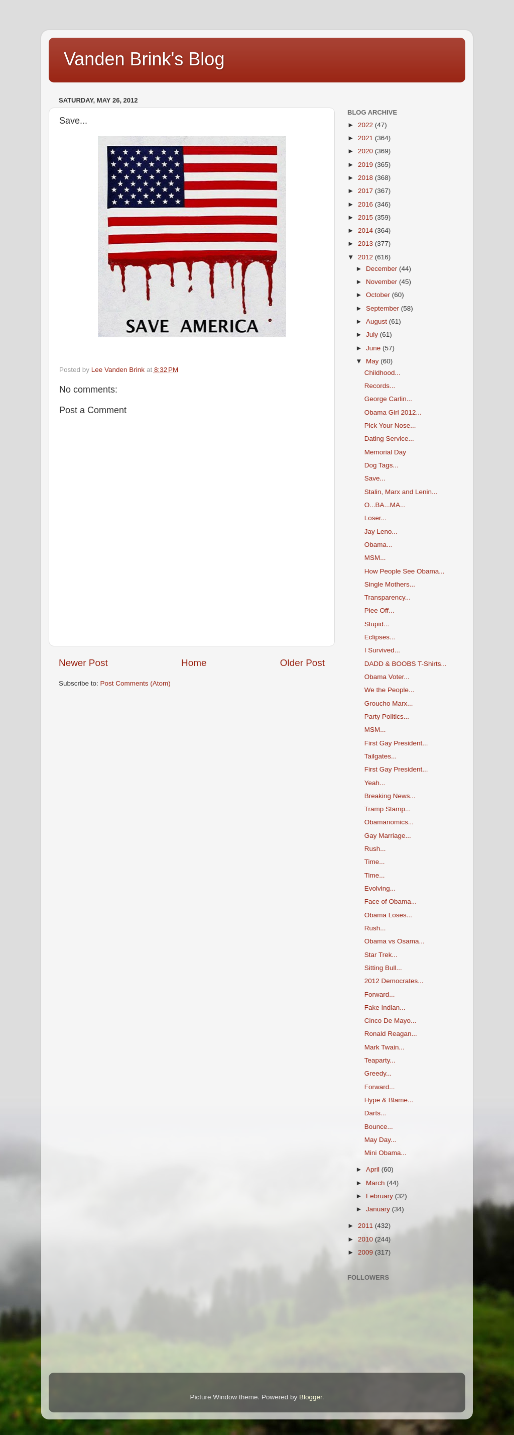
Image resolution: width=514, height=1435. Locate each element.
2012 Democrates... (394, 981)
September (383, 308)
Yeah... (375, 783)
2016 (366, 204)
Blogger (310, 1397)
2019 (366, 164)
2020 (366, 151)
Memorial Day (385, 452)
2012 (366, 257)
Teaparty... (380, 1060)
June (374, 348)
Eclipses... (380, 637)
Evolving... (380, 888)
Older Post (302, 662)
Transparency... (387, 597)
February (380, 1196)
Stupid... (377, 624)
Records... (380, 386)
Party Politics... (386, 716)
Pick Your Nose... (390, 425)
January (379, 1209)
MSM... (375, 557)
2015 (366, 217)
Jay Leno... (381, 531)
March (376, 1183)
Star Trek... (381, 955)
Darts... (375, 1113)
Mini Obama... (385, 1153)
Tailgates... (380, 756)
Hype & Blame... (389, 1100)
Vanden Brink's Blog (144, 59)
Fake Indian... (385, 1007)
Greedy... (378, 1073)
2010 (366, 1239)
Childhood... (382, 372)
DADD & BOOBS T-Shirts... (405, 663)
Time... (374, 862)
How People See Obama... (404, 571)
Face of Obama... (390, 901)
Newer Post (83, 662)
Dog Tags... (381, 465)
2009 (366, 1252)
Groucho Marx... (388, 703)
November (382, 281)
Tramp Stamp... (387, 809)
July (373, 334)
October (379, 295)
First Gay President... (396, 743)
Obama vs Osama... (394, 941)
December (382, 268)
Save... (375, 478)
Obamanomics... (389, 822)
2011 (366, 1225)
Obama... (378, 544)
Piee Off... (379, 610)
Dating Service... (389, 438)
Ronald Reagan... (390, 1033)
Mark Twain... (384, 1047)
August (377, 321)
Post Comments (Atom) (135, 683)
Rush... (375, 848)
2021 (366, 138)
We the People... (389, 690)
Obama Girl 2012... (393, 412)
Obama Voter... (387, 677)
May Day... (380, 1139)
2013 (366, 243)
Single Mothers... (389, 584)
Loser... (375, 518)
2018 (366, 177)
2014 (366, 230)
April (373, 1169)
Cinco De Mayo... (390, 1020)
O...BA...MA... (385, 505)
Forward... (379, 994)
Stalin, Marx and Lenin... (401, 492)
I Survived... (382, 650)
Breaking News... (390, 796)
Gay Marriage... (387, 835)
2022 (366, 125)
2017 (366, 191)
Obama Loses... (388, 915)
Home (193, 662)
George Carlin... (388, 399)
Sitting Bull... (383, 968)
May (373, 361)
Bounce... (378, 1126)
